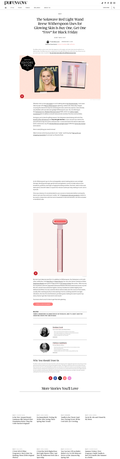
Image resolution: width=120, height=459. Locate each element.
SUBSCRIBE (106, 7)
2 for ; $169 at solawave (43, 304)
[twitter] (60, 378)
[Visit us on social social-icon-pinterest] (105, 3)
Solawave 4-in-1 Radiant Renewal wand (47, 112)
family (28, 7)
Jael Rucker (72, 44)
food (20, 7)
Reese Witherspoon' (51, 105)
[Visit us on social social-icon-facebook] (108, 3)
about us (47, 7)
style (12, 7)
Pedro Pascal (59, 281)
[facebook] (55, 378)
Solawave (84, 276)
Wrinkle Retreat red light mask (58, 123)
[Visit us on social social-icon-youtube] (114, 3)
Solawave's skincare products (70, 195)
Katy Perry (50, 281)
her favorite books (72, 103)
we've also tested (80, 123)
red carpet (49, 103)
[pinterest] (22, 96)
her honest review (65, 283)
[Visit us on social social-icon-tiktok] (102, 3)
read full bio (55, 352)
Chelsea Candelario (62, 44)
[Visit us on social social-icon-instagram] (111, 3)
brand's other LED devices (41, 119)
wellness (37, 7)
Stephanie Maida (38, 283)
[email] (69, 378)
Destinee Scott (55, 41)
